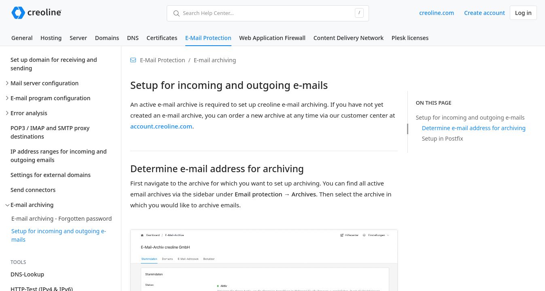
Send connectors (33, 190)
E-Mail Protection (208, 38)
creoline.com (436, 13)
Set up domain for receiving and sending (54, 64)
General (21, 38)
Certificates (161, 38)
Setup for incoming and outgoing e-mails (58, 235)
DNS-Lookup (27, 274)
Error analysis (29, 113)
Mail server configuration (44, 83)
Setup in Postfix (442, 138)
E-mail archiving (32, 205)
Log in (523, 13)
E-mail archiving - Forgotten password (61, 218)
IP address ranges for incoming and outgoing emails (59, 156)
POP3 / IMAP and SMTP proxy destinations (50, 132)
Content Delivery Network (349, 38)
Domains (107, 38)
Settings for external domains (51, 175)
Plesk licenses (410, 38)
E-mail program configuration (50, 98)
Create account (484, 13)
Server (78, 38)
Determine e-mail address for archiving (474, 128)
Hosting (50, 38)
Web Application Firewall (272, 38)
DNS (133, 38)
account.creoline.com (161, 126)
